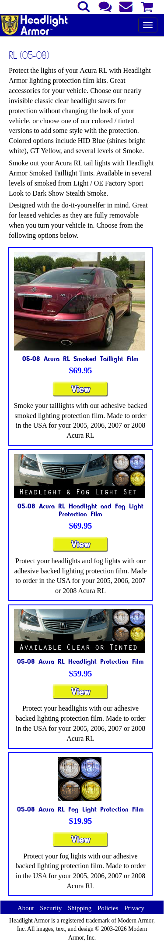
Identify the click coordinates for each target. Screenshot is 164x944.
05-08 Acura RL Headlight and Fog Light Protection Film (80, 509)
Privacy (134, 908)
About (25, 908)
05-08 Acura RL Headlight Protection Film (80, 661)
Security (51, 908)
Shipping (79, 908)
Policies (108, 908)
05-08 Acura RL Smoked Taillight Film (80, 358)
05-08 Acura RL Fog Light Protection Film (80, 809)
